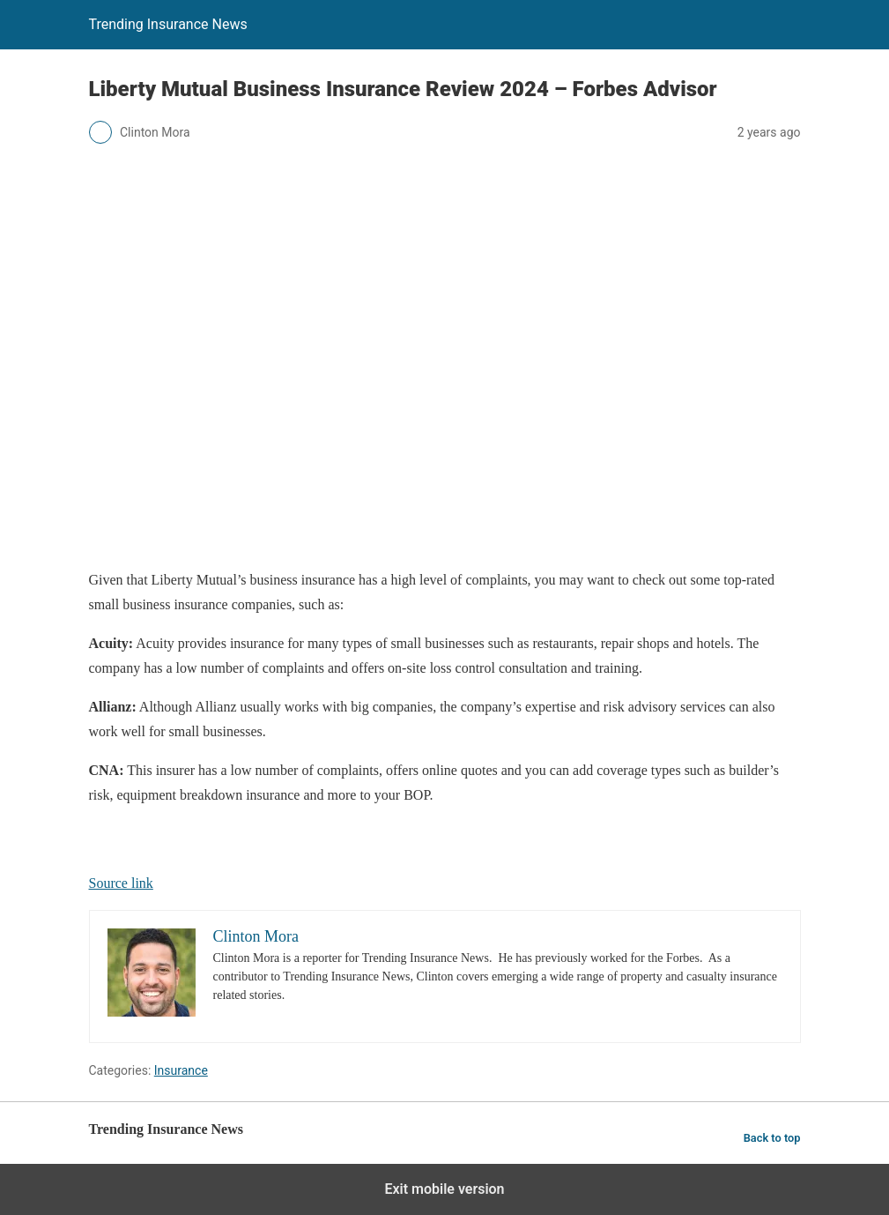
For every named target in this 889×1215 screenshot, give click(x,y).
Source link (121, 883)
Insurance (181, 1070)
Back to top (772, 1137)
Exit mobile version (444, 1189)
